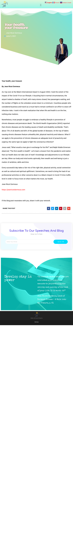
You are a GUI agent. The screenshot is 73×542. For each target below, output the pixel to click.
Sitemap (36, 322)
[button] (41, 5)
